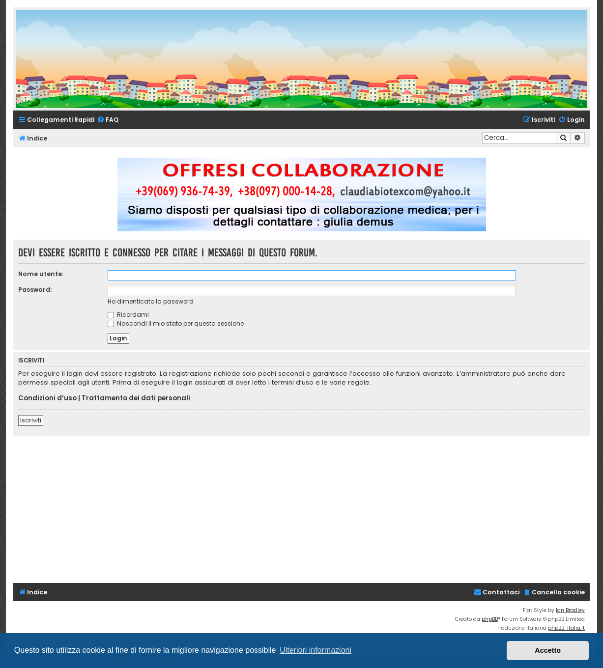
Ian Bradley (570, 610)
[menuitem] (107, 120)
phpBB (490, 619)
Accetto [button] (548, 650)
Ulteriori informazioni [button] (315, 650)
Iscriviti (30, 420)
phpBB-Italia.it (566, 628)
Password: (35, 289)
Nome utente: (40, 274)
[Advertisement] (308, 509)
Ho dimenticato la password (151, 301)
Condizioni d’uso (47, 398)
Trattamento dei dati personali (136, 398)
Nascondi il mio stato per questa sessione (176, 323)
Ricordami (128, 314)
